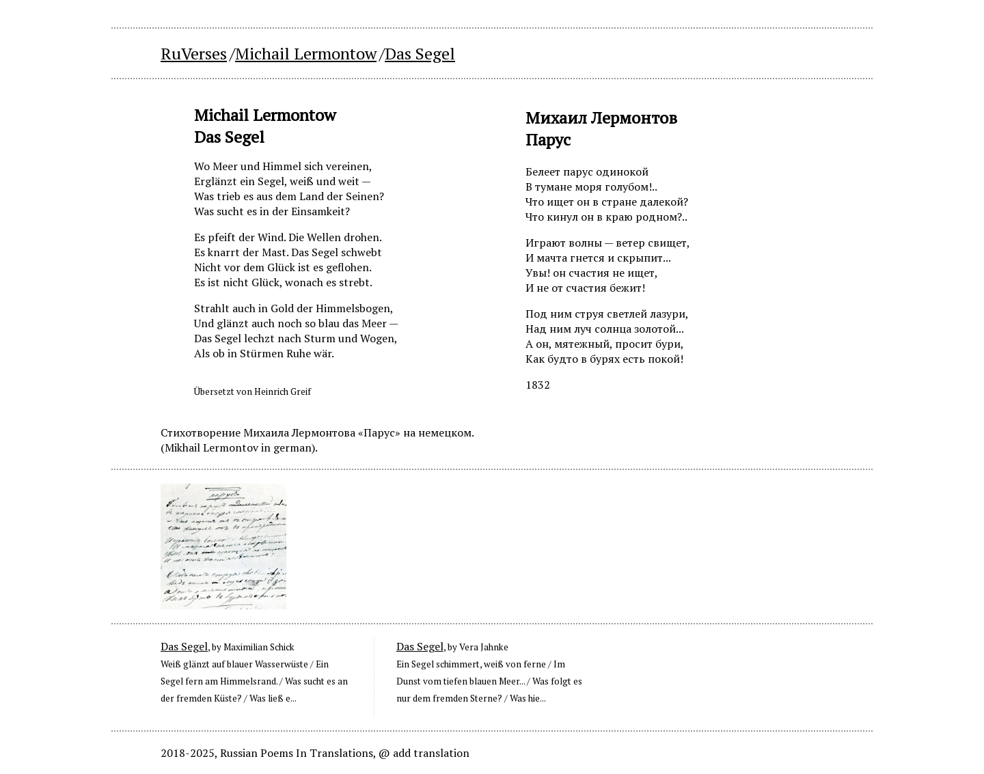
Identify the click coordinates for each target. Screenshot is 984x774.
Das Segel (184, 646)
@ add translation (424, 752)
